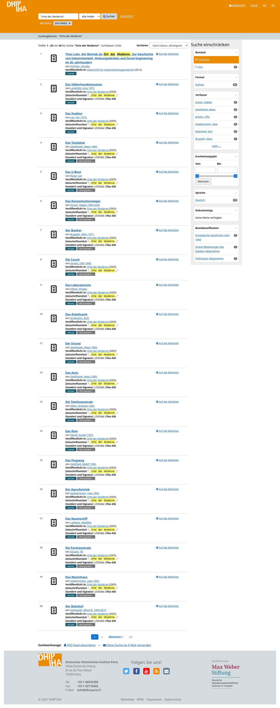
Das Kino (71, 431)
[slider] (197, 176)
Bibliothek (127, 699)
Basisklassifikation (207, 228)
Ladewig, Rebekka (80, 522)
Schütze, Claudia (80, 66)
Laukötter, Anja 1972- (82, 88)
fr (273, 5)
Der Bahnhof (74, 606)
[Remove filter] (70, 23)
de (264, 5)
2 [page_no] (101, 637)
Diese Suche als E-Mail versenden (127, 645)
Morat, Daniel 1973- (81, 435)
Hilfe (254, 5)
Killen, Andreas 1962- (82, 405)
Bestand (200, 52)
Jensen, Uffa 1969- (81, 263)
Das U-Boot (73, 172)
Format (199, 77)
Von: (198, 163)
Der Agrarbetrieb (77, 489)
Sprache (200, 192)
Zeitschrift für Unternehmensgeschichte (110, 69)
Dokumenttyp (204, 210)
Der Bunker (73, 230)
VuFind (12, 5)
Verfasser (201, 95)
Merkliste (237, 5)
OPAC (140, 699)
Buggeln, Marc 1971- (82, 234)
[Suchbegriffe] (58, 16)
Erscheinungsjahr (206, 156)
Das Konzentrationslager (83, 201)
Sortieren (142, 45)
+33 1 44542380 (87, 682)
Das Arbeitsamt (76, 314)
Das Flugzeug (74, 460)
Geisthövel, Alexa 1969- (84, 146)
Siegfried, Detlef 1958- (83, 464)
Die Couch (72, 260)
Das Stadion (73, 113)
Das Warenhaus (76, 577)
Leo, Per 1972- (78, 117)
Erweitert (126, 16)
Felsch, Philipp (78, 289)
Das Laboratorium (78, 285)
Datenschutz (172, 699)
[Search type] (89, 16)
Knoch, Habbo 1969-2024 (85, 205)
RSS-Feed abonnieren (80, 645)
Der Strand (73, 343)
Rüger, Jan (76, 175)
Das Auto (71, 373)
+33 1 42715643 (87, 686)
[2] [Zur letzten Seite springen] (130, 637)
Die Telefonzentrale (79, 402)
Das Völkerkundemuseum (83, 84)
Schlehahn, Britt (79, 318)
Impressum (154, 699)
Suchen (109, 16)
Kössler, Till (76, 551)
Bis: (219, 163)
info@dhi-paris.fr (89, 690)
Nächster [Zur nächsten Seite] (116, 637)
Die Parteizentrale (78, 548)
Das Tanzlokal (75, 143)
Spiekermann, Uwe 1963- (85, 493)
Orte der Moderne (97, 91)
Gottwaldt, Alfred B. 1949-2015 (88, 610)
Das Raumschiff (76, 519)
